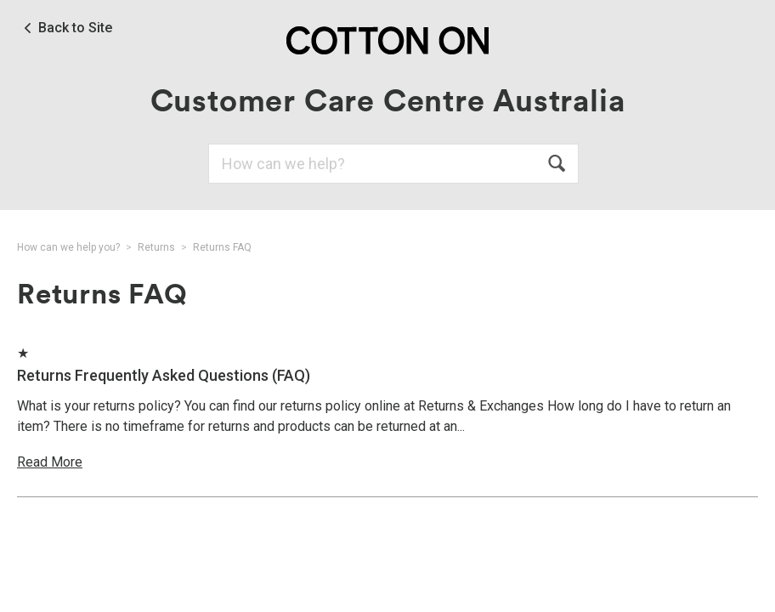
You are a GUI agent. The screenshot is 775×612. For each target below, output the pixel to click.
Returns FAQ (222, 247)
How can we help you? (68, 247)
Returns (156, 247)
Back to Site (75, 28)
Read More (49, 462)
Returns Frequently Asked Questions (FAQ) (163, 375)
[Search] (393, 164)
